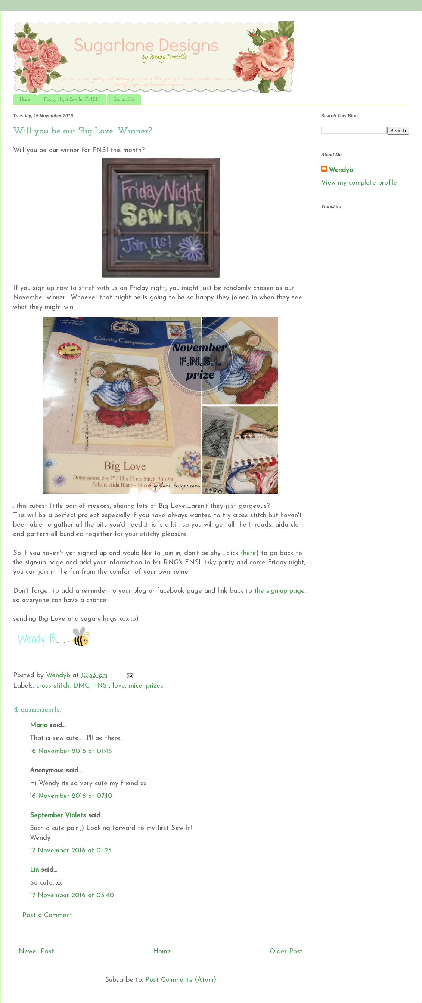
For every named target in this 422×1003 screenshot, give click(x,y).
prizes (154, 685)
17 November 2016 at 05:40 (72, 895)
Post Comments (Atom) (180, 980)
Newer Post (36, 951)
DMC (81, 685)
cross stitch (52, 685)
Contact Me (124, 99)
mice (135, 685)
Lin (34, 870)
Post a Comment (47, 915)
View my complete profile (359, 182)
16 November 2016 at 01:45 (71, 751)
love (119, 685)
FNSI (101, 685)
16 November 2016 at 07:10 (71, 796)
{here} (250, 553)
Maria (38, 725)
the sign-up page (278, 591)
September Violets (58, 815)
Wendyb (341, 170)
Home (25, 99)
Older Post (286, 951)
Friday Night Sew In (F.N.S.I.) (72, 99)
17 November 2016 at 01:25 (71, 850)
